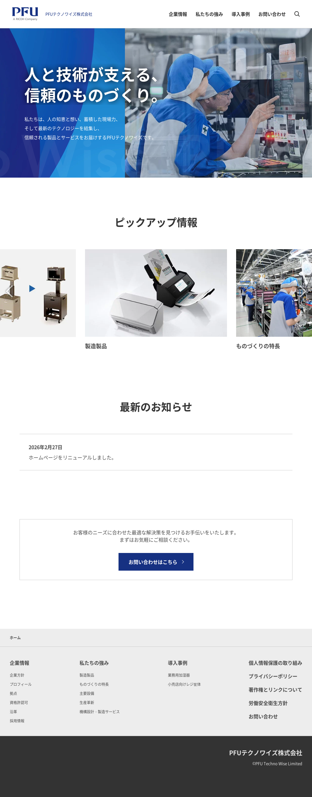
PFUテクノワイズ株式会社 (68, 14)
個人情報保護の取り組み (275, 662)
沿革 (13, 711)
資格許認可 (19, 702)
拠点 (13, 693)
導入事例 (241, 14)
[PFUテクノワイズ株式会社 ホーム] (25, 14)
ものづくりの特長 (94, 684)
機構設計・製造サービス (100, 711)
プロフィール (21, 684)
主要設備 (87, 693)
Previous (9, 291)
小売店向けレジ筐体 (184, 684)
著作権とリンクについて (275, 689)
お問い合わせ (272, 14)
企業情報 (178, 14)
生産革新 (87, 702)
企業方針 (17, 675)
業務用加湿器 (179, 675)
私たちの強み (209, 14)
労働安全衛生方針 (268, 703)
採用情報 (17, 720)
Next (303, 291)
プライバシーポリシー (273, 676)
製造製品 (87, 675)
